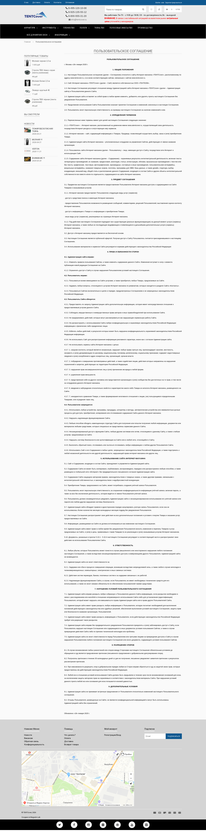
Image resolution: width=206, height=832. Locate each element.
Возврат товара (71, 744)
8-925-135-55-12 (77, 12)
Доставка (36, 2)
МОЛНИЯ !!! (37, 139)
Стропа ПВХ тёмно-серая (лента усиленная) (43, 71)
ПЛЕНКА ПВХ (68, 28)
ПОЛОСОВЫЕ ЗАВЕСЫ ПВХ (121, 28)
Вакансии (28, 738)
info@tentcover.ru (79, 19)
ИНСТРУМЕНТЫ (49, 28)
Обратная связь (31, 741)
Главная (27, 42)
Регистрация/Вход (112, 735)
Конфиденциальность (34, 744)
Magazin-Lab (35, 817)
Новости (28, 735)
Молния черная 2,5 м (41, 61)
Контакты (57, 2)
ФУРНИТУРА (29, 28)
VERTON (35, 149)
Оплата (47, 2)
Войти (158, 3)
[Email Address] (155, 736)
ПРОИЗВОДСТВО (145, 28)
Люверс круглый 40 (41, 90)
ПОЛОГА (83, 28)
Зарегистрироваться (173, 3)
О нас (26, 2)
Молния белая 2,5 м (41, 81)
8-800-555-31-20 (77, 16)
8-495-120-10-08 (77, 8)
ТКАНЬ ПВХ (99, 28)
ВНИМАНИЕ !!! (38, 158)
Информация (61, 35)
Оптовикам (69, 2)
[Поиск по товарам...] (125, 9)
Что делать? (70, 735)
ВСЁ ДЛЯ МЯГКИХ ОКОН (37, 35)
